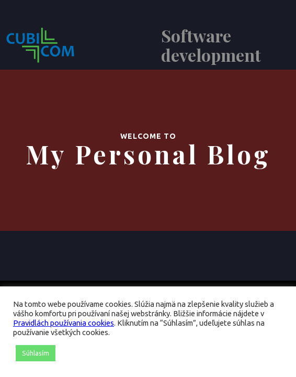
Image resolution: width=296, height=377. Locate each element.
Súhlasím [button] (35, 353)
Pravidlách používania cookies (63, 322)
